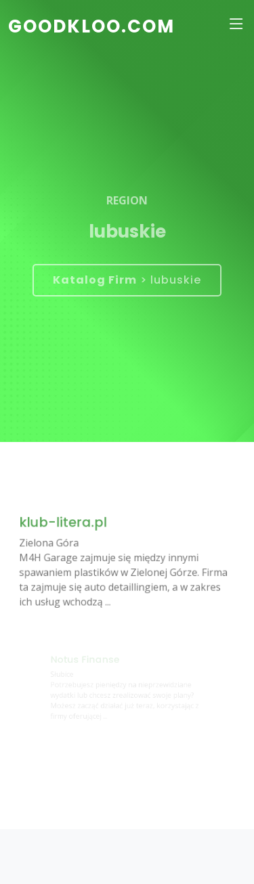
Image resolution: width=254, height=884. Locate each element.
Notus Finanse (86, 660)
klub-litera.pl (66, 524)
